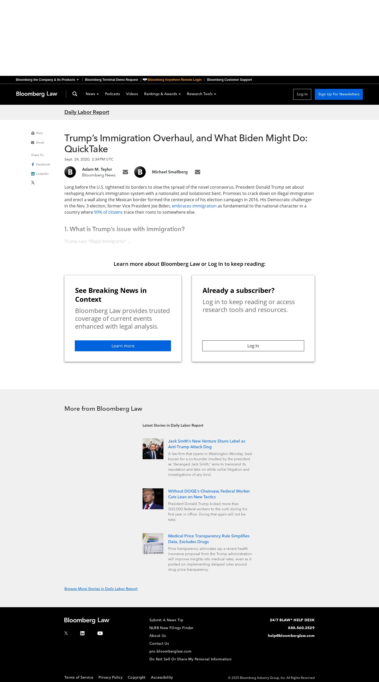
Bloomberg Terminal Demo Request (111, 79)
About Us (157, 635)
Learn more (123, 346)
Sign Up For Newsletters (338, 94)
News (92, 94)
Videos (132, 94)
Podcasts (112, 94)
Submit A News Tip (166, 620)
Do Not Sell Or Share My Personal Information (190, 659)
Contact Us (159, 643)
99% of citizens (108, 212)
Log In (302, 94)
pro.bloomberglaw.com (170, 651)
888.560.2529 (301, 627)
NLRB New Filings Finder (171, 627)
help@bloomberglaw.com (291, 635)
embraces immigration (194, 206)
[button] (49, 79)
